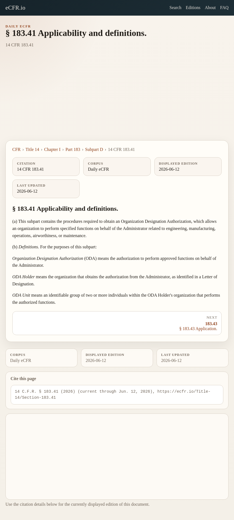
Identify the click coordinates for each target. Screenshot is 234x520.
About (210, 7)
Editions (193, 7)
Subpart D (94, 149)
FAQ (224, 7)
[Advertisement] (117, 99)
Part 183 (72, 149)
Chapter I (52, 149)
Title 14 (32, 149)
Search (175, 7)
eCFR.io (15, 7)
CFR (16, 149)
